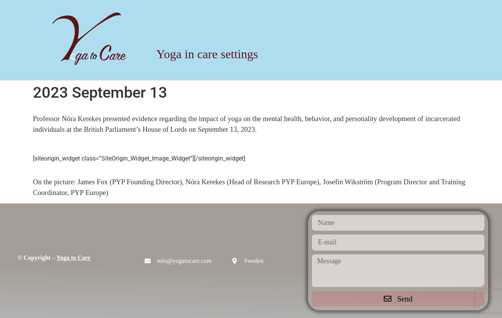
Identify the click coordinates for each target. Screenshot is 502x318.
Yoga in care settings (207, 54)
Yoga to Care (74, 257)
